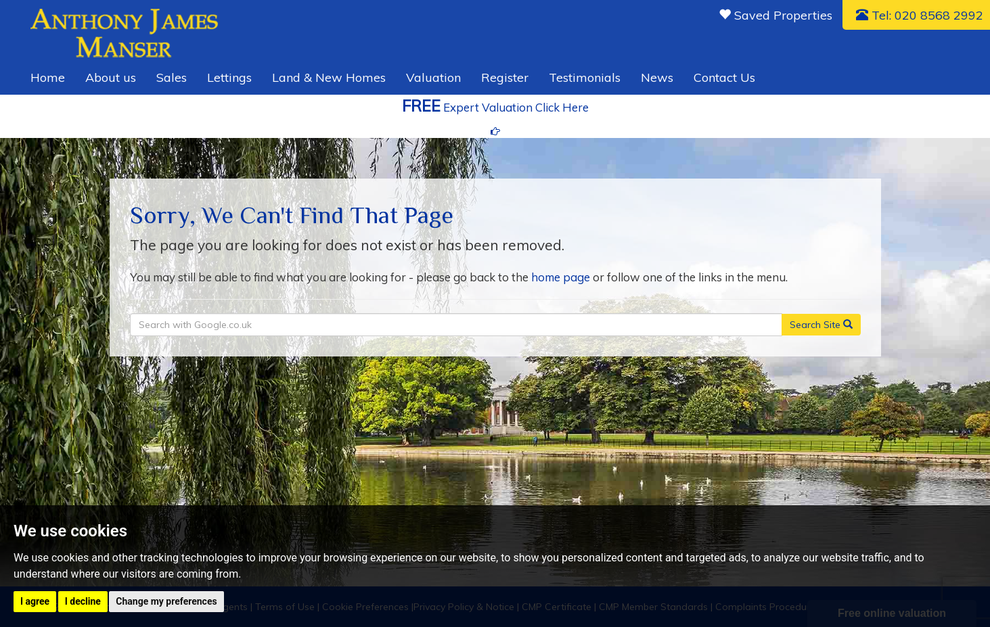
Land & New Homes (329, 77)
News (657, 77)
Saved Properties (775, 15)
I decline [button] (83, 601)
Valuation (433, 77)
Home (47, 77)
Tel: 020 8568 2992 (919, 15)
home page (560, 277)
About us (110, 77)
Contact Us (724, 77)
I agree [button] (34, 601)
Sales (171, 77)
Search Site (821, 325)
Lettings (229, 77)
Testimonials (585, 77)
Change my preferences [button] (166, 601)
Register (504, 77)
